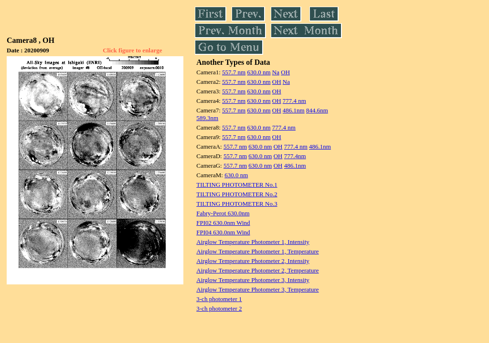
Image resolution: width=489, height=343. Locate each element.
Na (275, 72)
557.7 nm (233, 72)
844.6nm (317, 110)
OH (285, 72)
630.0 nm (258, 72)
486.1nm (294, 110)
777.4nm (295, 156)
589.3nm (207, 117)
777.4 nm (294, 100)
